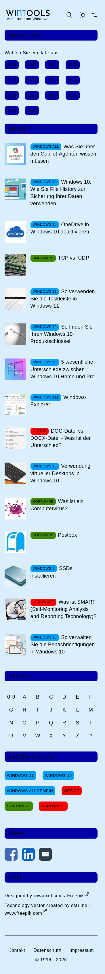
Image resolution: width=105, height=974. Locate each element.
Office (71, 791)
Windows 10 (58, 775)
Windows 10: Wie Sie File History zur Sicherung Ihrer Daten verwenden (60, 193)
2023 (72, 64)
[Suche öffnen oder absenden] (69, 15)
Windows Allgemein (30, 791)
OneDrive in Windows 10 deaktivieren (59, 228)
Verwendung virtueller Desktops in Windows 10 (60, 473)
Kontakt (16, 950)
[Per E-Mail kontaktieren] (45, 855)
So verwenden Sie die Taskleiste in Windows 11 (62, 299)
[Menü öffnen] (94, 14)
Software (18, 806)
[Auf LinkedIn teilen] (28, 855)
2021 (32, 80)
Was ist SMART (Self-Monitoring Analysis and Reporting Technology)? (63, 609)
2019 (72, 80)
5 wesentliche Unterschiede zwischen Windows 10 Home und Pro (62, 369)
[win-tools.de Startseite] (28, 15)
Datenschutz (47, 950)
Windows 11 (20, 775)
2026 (11, 64)
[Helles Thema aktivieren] (82, 14)
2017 (32, 95)
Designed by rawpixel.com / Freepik (44, 895)
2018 (11, 95)
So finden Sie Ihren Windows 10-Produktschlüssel (61, 334)
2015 (52, 95)
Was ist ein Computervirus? (57, 504)
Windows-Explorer (58, 400)
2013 (11, 110)
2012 (32, 110)
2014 (72, 95)
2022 (11, 80)
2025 (32, 64)
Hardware (53, 806)
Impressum (81, 950)
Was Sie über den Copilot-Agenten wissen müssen (63, 154)
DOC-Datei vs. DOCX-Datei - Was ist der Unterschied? (60, 438)
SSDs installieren (51, 571)
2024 (52, 64)
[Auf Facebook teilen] (11, 855)
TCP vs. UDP (73, 258)
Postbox (67, 535)
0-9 (11, 697)
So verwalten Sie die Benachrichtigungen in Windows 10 (62, 644)
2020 (52, 80)
